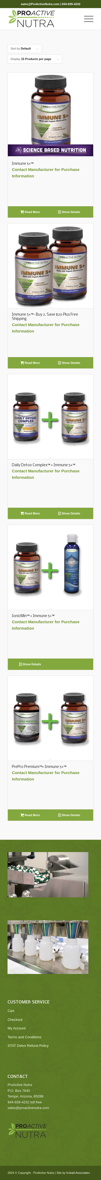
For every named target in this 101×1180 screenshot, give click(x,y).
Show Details (69, 212)
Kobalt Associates (78, 1172)
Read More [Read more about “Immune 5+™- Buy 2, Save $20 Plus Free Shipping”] (30, 363)
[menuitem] (86, 19)
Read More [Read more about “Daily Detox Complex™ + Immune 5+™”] (30, 513)
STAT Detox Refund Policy (28, 1046)
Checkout (15, 1020)
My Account (17, 1028)
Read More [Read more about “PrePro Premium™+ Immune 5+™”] (30, 815)
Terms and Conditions (24, 1037)
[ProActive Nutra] (42, 19)
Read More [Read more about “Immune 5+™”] (30, 212)
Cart (11, 1011)
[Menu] (86, 19)
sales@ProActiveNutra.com (40, 4)
